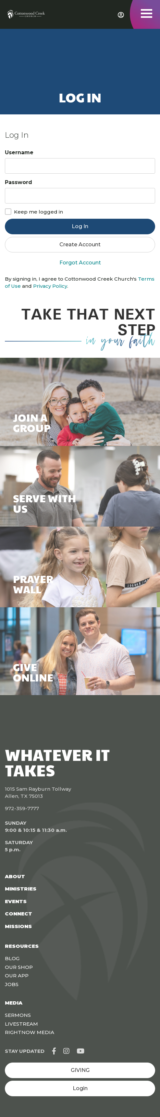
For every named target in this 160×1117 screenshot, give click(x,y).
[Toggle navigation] (146, 13)
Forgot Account (80, 263)
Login (80, 1088)
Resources (22, 946)
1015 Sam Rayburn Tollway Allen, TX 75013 (38, 792)
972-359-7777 (22, 808)
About (15, 876)
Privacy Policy (50, 286)
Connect (18, 914)
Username (19, 152)
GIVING (80, 1070)
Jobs (11, 984)
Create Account (80, 244)
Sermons (18, 1015)
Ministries (20, 889)
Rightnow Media (29, 1032)
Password (18, 182)
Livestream (21, 1024)
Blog (12, 958)
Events (16, 901)
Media (13, 1003)
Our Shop (19, 967)
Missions (18, 926)
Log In (80, 226)
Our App (17, 975)
